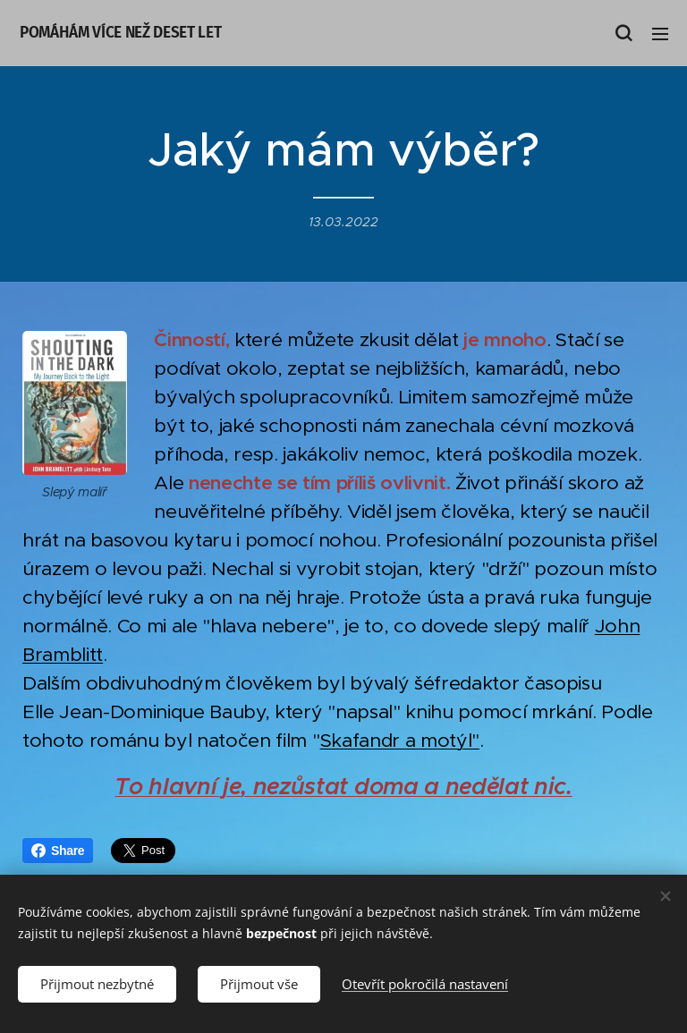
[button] (623, 33)
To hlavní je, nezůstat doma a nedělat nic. (343, 786)
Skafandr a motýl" (399, 740)
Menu (660, 34)
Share (57, 850)
